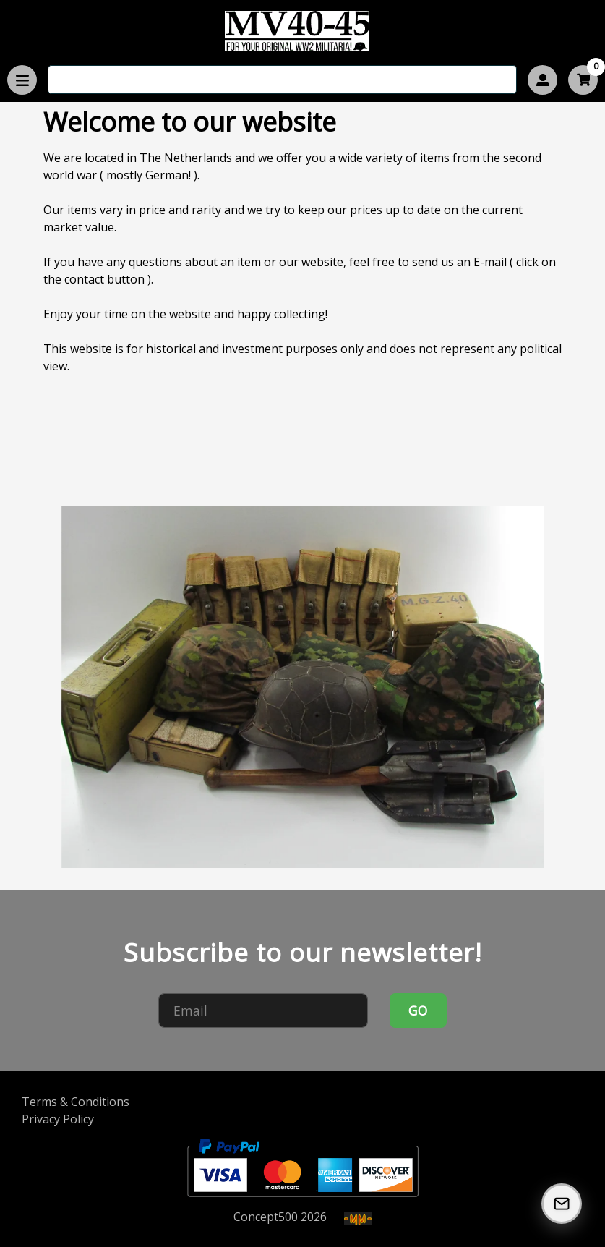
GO (417, 1010)
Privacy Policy (58, 1119)
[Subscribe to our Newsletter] (561, 1203)
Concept (265, 1217)
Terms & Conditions (75, 1102)
